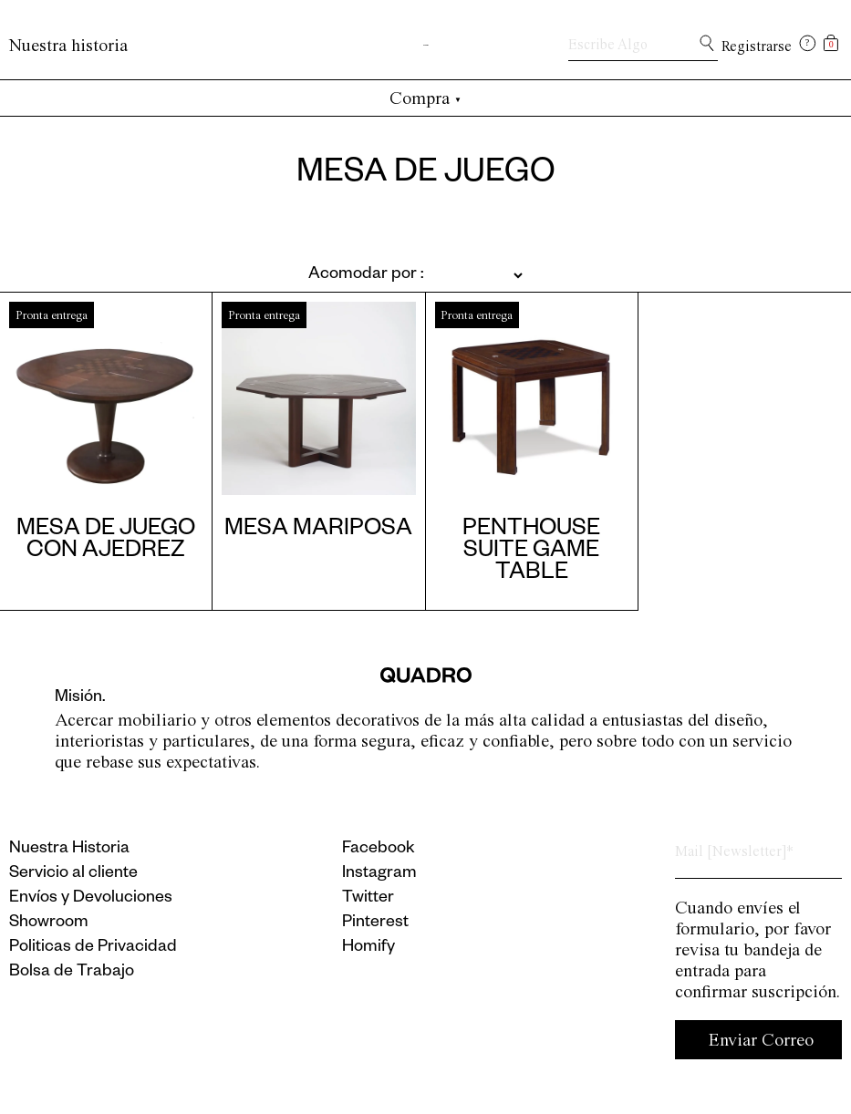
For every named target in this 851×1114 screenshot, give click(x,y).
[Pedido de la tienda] (371, 275)
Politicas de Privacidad (93, 948)
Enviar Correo (761, 1039)
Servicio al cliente (73, 874)
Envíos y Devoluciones (90, 899)
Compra (425, 98)
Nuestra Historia (69, 850)
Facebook (378, 850)
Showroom (48, 923)
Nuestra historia (68, 45)
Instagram (379, 874)
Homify (368, 948)
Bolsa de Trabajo (71, 973)
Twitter (368, 899)
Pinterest (375, 923)
